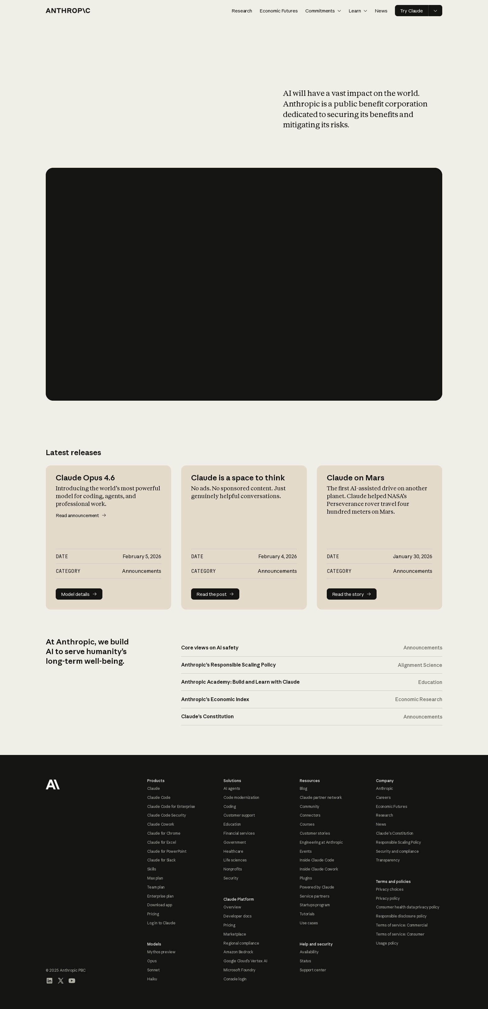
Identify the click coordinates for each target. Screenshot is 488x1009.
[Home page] (68, 10)
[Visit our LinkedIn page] (49, 980)
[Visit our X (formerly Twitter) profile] (60, 980)
